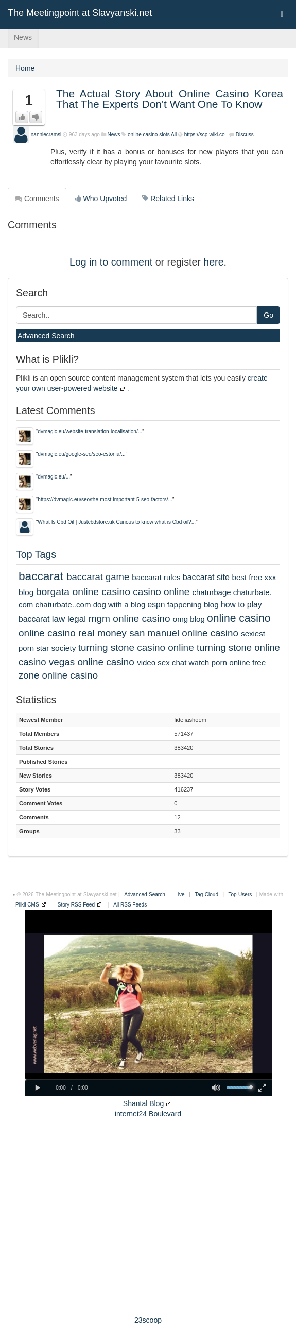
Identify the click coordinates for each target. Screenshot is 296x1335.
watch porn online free (227, 662)
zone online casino (58, 675)
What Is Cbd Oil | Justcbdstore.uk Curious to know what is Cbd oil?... (117, 522)
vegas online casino (91, 661)
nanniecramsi (46, 134)
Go (268, 315)
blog (26, 592)
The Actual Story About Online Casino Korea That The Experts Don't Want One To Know (169, 99)
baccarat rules (156, 577)
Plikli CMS (27, 905)
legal (76, 619)
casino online (161, 591)
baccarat (41, 576)
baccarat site (206, 577)
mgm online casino (129, 618)
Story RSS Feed (76, 905)
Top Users (240, 894)
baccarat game (97, 576)
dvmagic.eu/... (54, 477)
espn (156, 604)
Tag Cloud (206, 894)
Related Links (168, 198)
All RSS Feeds (130, 905)
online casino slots (149, 134)
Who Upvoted (101, 198)
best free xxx (254, 577)
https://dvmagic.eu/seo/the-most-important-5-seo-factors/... (105, 499)
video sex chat (161, 662)
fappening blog (193, 604)
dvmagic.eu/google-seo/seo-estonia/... (81, 454)
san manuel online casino (183, 633)
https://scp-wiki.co (204, 134)
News (23, 37)
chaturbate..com (63, 604)
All (174, 134)
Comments (37, 198)
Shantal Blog (143, 1103)
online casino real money (73, 633)
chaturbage (211, 592)
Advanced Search (46, 336)
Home (24, 68)
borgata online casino (83, 591)
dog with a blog (119, 604)
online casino (239, 618)
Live (179, 894)
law (58, 619)
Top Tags (36, 554)
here (213, 262)
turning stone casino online (136, 647)
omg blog (189, 619)
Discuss (245, 134)
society (63, 648)
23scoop (148, 1320)
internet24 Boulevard (148, 1114)
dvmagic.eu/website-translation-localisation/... (90, 431)
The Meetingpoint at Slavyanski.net (80, 13)
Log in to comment (110, 262)
